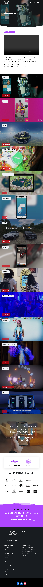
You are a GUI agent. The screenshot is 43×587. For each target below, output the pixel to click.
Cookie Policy (31, 581)
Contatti (15, 540)
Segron (6, 574)
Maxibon (7, 567)
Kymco (6, 561)
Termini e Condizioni (22, 581)
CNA (6, 551)
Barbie (6, 549)
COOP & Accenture (9, 553)
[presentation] (7, 462)
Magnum (7, 563)
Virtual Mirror (26, 540)
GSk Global (7, 557)
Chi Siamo (9, 540)
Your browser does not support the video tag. (21, 45)
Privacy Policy (12, 581)
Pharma (7, 571)
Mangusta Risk (8, 565)
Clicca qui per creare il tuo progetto (21, 514)
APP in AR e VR (27, 538)
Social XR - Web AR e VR (29, 542)
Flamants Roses (9, 555)
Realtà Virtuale (27, 536)
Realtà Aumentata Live (29, 534)
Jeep (6, 559)
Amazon (7, 547)
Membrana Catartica (10, 569)
